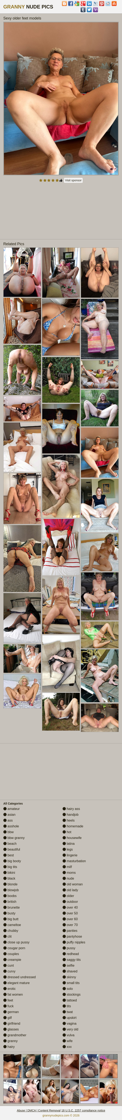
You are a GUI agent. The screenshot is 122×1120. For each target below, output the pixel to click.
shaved (70, 971)
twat (68, 1012)
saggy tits (72, 959)
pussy (69, 948)
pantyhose (72, 936)
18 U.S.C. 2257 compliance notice (83, 1110)
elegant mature (16, 983)
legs (68, 849)
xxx (67, 1046)
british (9, 901)
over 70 (70, 925)
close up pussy (16, 942)
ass (8, 820)
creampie (12, 959)
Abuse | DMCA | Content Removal (38, 1110)
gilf (7, 1017)
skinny (69, 977)
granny (10, 1041)
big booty (12, 861)
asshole (11, 826)
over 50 (70, 913)
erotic (9, 988)
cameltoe (12, 925)
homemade (73, 826)
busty (9, 913)
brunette (11, 907)
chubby (10, 930)
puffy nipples (74, 942)
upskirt (70, 1017)
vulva (69, 1035)
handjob (71, 814)
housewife (72, 838)
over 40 (70, 907)
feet (8, 1000)
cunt (8, 965)
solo (68, 988)
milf (67, 867)
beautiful (11, 849)
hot (67, 832)
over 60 (70, 919)
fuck (8, 1006)
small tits (71, 983)
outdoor (70, 901)
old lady (70, 890)
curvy (9, 971)
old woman (73, 884)
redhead (71, 954)
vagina (70, 1023)
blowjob (11, 890)
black (9, 878)
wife (68, 1041)
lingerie (70, 855)
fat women (13, 994)
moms (69, 872)
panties (70, 930)
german (11, 1012)
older (68, 896)
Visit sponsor (73, 180)
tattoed (70, 1000)
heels (69, 820)
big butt (10, 919)
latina (69, 843)
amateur (11, 809)
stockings (72, 994)
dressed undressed (19, 977)
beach (10, 843)
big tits (10, 867)
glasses (11, 1029)
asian (9, 814)
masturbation (74, 861)
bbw (8, 832)
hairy (9, 1046)
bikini (9, 872)
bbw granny (14, 838)
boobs (10, 896)
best (8, 855)
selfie (69, 965)
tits (67, 1006)
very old (70, 1029)
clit (7, 936)
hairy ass (71, 809)
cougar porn (14, 948)
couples (11, 954)
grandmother (14, 1035)
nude (68, 878)
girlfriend (11, 1023)
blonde (10, 884)
